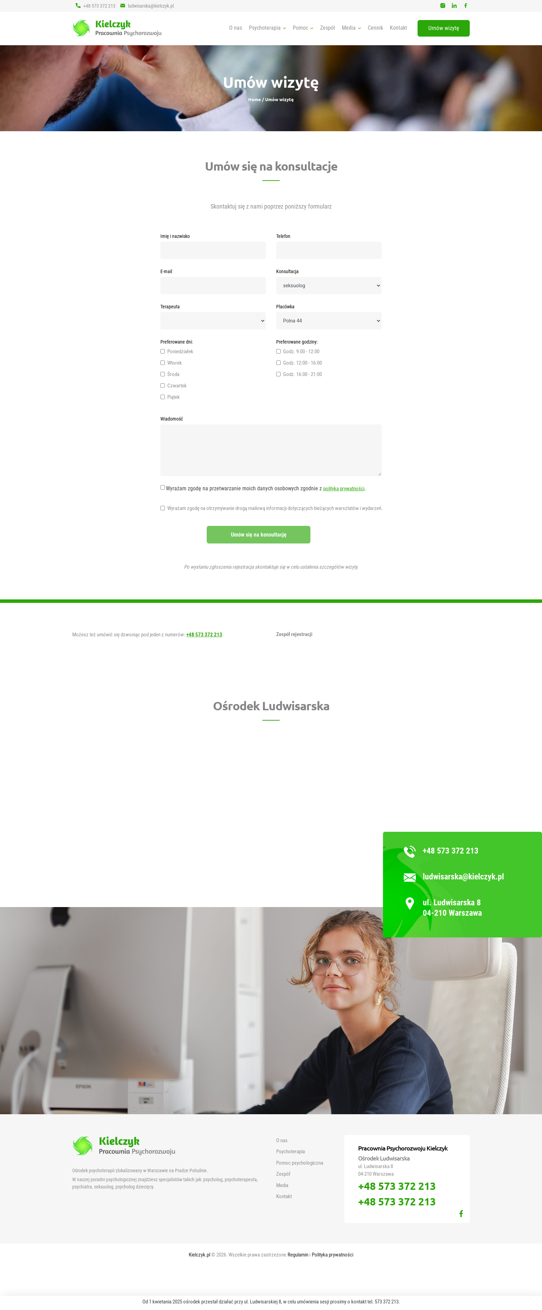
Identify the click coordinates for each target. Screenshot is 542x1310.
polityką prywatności (343, 488)
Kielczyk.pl (200, 1255)
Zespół (327, 28)
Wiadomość (171, 419)
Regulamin (298, 1255)
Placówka (285, 306)
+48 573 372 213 (95, 5)
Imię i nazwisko (175, 236)
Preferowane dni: (176, 342)
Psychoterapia (290, 1151)
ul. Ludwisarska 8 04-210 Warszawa (452, 908)
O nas (235, 28)
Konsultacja (287, 271)
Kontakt (398, 28)
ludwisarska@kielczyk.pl (147, 5)
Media (282, 1185)
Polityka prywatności (332, 1255)
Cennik (375, 28)
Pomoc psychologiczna (299, 1163)
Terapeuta (170, 306)
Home (255, 99)
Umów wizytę (443, 28)
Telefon (283, 236)
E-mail (166, 271)
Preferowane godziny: (297, 342)
